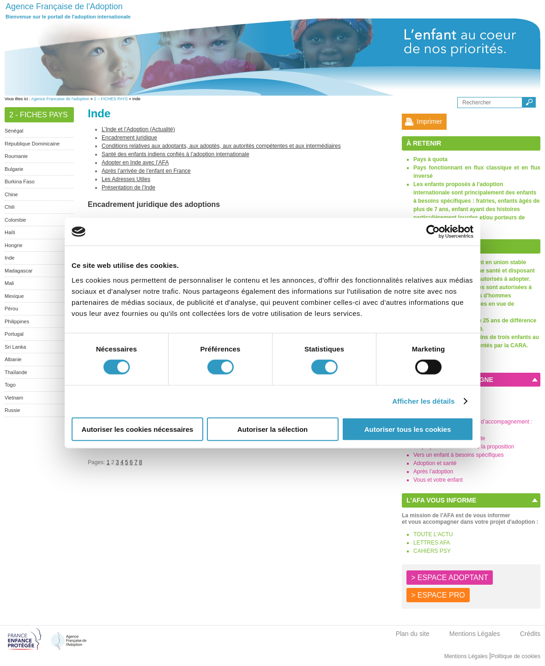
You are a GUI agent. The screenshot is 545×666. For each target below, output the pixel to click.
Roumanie (16, 156)
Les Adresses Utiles (126, 179)
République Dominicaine (32, 143)
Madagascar (19, 270)
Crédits (530, 633)
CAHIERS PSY (432, 551)
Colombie (15, 220)
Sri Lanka (15, 347)
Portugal (14, 334)
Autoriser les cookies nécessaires (138, 429)
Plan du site (413, 633)
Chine (11, 194)
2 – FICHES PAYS (110, 99)
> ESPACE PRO (438, 595)
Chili (9, 207)
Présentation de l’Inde (128, 187)
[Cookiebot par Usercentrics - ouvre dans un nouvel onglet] (433, 232)
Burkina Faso (20, 181)
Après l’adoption (433, 471)
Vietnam (14, 397)
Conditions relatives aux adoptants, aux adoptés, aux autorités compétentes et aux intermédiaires (221, 146)
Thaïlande (16, 372)
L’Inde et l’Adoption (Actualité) (138, 129)
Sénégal (14, 130)
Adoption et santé (434, 463)
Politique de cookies (515, 656)
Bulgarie (14, 169)
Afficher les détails (423, 401)
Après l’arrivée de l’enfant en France (146, 171)
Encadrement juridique (129, 137)
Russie (12, 410)
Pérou (11, 308)
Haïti (10, 232)
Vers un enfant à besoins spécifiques (458, 455)
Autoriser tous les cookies (407, 429)
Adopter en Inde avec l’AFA (135, 162)
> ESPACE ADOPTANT (449, 577)
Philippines (17, 321)
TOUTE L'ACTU (433, 534)
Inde (9, 257)
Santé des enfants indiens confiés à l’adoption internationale (175, 154)
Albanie (13, 359)
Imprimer (429, 121)
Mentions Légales (474, 633)
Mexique (14, 296)
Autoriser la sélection (272, 429)
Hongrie (14, 245)
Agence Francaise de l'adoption (60, 99)
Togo (10, 384)
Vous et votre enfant (438, 480)
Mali (9, 283)
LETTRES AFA (431, 542)
